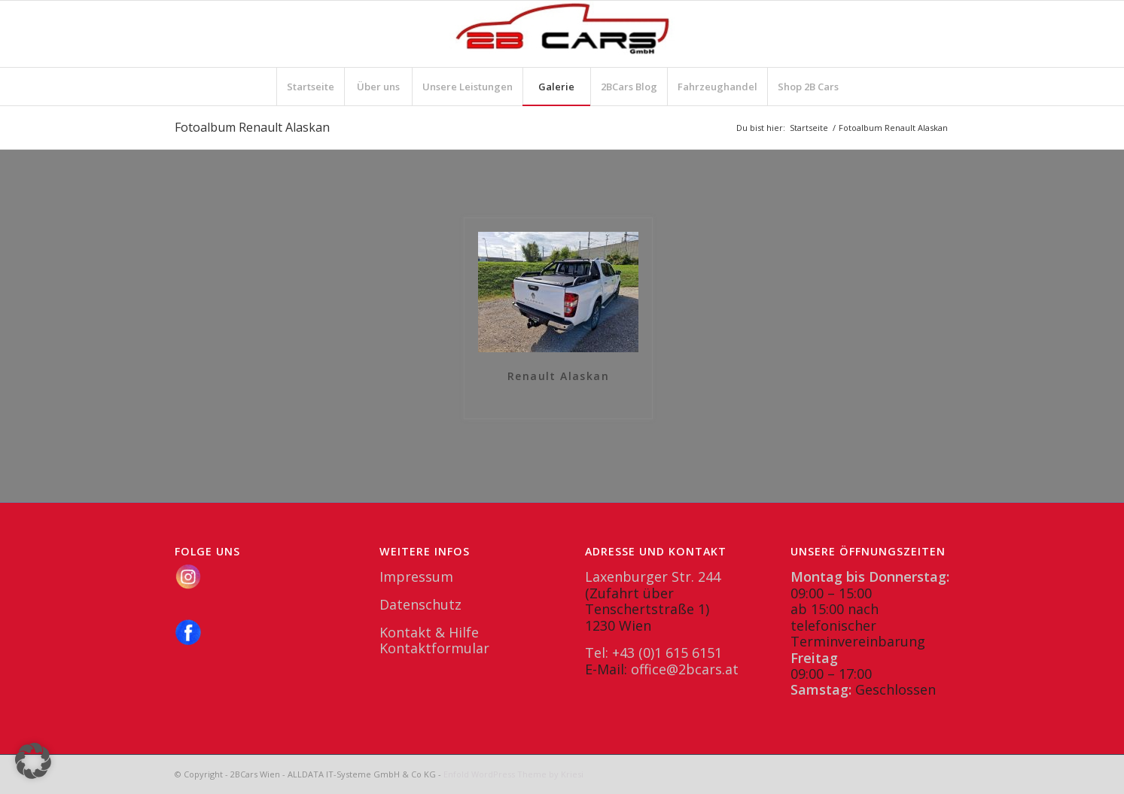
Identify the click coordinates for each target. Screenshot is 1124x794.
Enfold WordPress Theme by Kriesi (513, 774)
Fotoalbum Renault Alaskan (252, 127)
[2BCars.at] (562, 34)
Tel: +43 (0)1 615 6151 (653, 652)
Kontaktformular (434, 648)
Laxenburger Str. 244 (652, 576)
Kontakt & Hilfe (429, 632)
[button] (33, 761)
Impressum (416, 576)
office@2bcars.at (685, 669)
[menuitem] (310, 86)
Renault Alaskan (558, 376)
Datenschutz (420, 604)
